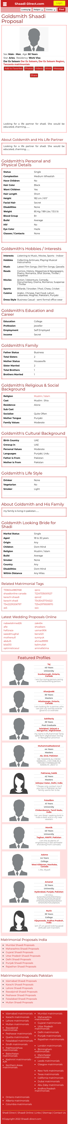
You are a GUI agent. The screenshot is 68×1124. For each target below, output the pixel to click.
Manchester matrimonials (43, 1056)
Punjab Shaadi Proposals (19, 963)
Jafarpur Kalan (42, 783)
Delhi (53, 783)
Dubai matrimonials (49, 1081)
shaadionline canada (15, 593)
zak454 (39, 623)
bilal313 (7, 644)
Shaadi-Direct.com (29, 4)
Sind (46, 756)
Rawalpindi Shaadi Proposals (21, 991)
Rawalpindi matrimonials (10, 1029)
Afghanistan (55, 730)
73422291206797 (12, 604)
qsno (37, 590)
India (59, 783)
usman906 (41, 630)
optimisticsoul (11, 648)
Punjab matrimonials (49, 1036)
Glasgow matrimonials (50, 1064)
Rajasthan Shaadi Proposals (21, 966)
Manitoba (52, 864)
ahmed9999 (41, 641)
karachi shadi (11, 600)
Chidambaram (42, 810)
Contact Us (60, 1112)
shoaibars (40, 627)
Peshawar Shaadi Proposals (21, 995)
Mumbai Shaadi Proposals (20, 945)
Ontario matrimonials (17, 1097)
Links (38, 1112)
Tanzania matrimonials (16, 64)
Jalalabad (44, 728)
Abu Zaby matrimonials (51, 1085)
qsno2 (38, 597)
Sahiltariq (49, 718)
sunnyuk (39, 637)
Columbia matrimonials (19, 1104)
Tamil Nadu (56, 810)
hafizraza (8, 630)
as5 (5, 608)
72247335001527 (43, 593)
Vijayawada (40, 920)
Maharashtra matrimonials (43, 1018)
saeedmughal (11, 634)
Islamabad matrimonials (19, 1013)
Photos (29, 68)
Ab (41, 756)
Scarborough (44, 674)
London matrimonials (50, 1045)
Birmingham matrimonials (43, 1050)
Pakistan (53, 756)
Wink (48, 68)
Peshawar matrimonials (19, 1033)
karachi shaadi (11, 597)
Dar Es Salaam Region (51, 61)
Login (59, 3)
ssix (37, 608)
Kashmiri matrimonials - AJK (17, 1060)
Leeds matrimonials (49, 1061)
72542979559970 (44, 604)
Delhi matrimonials (48, 1032)
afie (6, 627)
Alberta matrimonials (17, 1100)
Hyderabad (39, 892)
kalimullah (40, 644)
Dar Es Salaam (29, 61)
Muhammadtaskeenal (49, 746)
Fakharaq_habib (49, 773)
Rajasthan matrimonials (51, 1039)
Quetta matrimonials (17, 1037)
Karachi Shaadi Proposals (19, 984)
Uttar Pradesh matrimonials (44, 1027)
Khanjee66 (48, 691)
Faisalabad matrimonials (19, 1041)
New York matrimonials (50, 1070)
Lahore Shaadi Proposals (19, 988)
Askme (44, 854)
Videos (39, 68)
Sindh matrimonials (17, 1044)
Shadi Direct (9, 1112)
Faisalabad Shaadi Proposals (21, 999)
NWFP (48, 837)
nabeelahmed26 (13, 623)
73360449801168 (13, 590)
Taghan (40, 837)
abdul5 (7, 641)
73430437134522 (44, 600)
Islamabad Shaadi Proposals (21, 981)
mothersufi (10, 637)
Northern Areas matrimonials (13, 1066)
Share (34, 75)
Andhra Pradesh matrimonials (45, 1089)
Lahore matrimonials (17, 1020)
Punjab (50, 892)
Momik (48, 827)
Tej (48, 664)
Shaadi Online (25, 1112)
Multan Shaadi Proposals (19, 1002)
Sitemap (47, 1112)
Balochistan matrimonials (11, 1054)
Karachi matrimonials (17, 1017)
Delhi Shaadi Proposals (18, 959)
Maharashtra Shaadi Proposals (22, 948)
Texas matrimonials (48, 1074)
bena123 (39, 634)
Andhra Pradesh (55, 920)
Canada (49, 676)
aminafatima (42, 648)
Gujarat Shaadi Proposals (19, 952)
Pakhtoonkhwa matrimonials (13, 1049)
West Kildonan (39, 864)
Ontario (55, 674)
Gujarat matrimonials (49, 1023)
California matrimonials (50, 1078)
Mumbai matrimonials (50, 1013)
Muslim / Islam (42, 396)
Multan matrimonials (17, 1024)
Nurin (49, 911)
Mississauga (44, 701)
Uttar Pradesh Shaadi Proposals (23, 956)
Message (58, 68)
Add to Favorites (13, 68)
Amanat (49, 882)
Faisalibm (49, 800)
